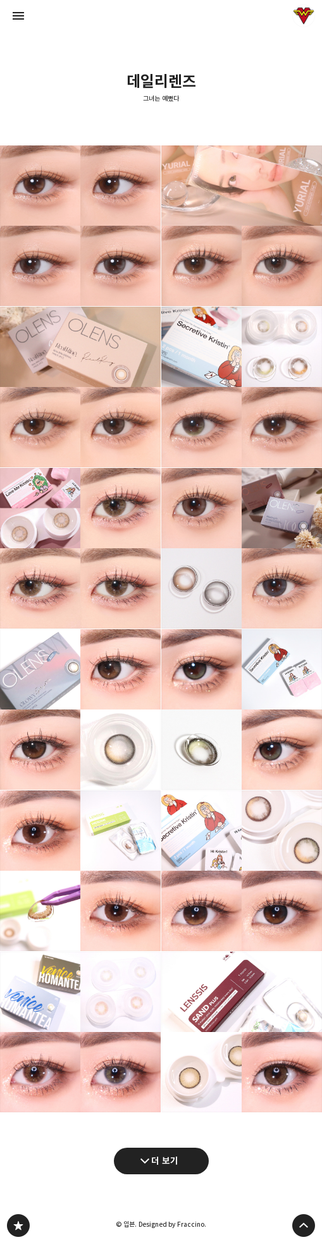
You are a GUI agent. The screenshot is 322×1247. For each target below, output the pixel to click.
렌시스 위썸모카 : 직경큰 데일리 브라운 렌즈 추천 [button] (80, 870)
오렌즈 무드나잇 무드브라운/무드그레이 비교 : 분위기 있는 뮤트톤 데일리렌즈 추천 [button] (241, 548)
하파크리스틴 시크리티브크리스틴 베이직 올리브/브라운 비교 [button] (241, 387)
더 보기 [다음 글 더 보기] (164, 1161)
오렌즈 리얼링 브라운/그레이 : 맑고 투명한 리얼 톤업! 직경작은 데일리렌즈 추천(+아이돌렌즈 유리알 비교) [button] (80, 387)
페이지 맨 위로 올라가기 (303, 1225)
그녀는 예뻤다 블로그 (18, 1225)
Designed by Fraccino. (172, 1224)
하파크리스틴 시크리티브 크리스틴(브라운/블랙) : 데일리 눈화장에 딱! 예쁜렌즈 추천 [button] (241, 870)
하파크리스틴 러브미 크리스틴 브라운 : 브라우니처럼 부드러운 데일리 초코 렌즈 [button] (80, 548)
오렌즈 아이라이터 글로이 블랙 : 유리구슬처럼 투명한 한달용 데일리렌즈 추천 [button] (80, 709)
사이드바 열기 (18, 16)
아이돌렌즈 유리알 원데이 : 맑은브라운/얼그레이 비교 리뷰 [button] (241, 225)
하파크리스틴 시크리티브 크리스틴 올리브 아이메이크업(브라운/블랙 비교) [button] (241, 709)
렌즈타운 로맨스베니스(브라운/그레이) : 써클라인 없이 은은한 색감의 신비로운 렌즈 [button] (80, 1032)
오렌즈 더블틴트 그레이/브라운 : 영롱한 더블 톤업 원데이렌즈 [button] (80, 225)
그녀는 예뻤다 (161, 98)
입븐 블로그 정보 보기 (303, 16)
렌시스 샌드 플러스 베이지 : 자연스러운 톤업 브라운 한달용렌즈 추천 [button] (241, 1032)
